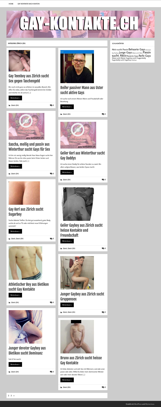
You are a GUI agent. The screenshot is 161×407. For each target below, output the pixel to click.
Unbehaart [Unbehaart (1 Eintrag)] (134, 60)
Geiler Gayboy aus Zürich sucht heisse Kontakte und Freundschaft (81, 230)
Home (11, 4)
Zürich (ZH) (15, 105)
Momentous (149, 404)
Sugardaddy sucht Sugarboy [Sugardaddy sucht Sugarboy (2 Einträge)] (121, 60)
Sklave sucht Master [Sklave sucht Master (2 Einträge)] (119, 58)
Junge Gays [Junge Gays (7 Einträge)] (125, 52)
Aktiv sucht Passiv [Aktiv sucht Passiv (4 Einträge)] (120, 49)
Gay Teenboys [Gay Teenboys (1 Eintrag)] (115, 53)
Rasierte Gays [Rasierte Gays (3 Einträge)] (132, 56)
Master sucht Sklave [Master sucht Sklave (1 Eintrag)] (137, 53)
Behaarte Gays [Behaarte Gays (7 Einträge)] (137, 49)
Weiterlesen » (15, 98)
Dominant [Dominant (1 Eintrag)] (148, 50)
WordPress (138, 404)
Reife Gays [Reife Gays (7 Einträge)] (145, 55)
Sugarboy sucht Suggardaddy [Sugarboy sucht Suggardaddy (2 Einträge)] (136, 58)
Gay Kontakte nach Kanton (28, 4)
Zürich (13, 238)
